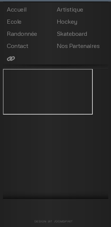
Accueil (17, 9)
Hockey (67, 21)
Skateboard (72, 33)
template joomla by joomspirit (55, 221)
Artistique (70, 9)
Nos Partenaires (78, 45)
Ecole (14, 21)
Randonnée (22, 33)
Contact (17, 45)
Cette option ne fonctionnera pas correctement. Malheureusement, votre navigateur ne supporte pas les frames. (48, 92)
